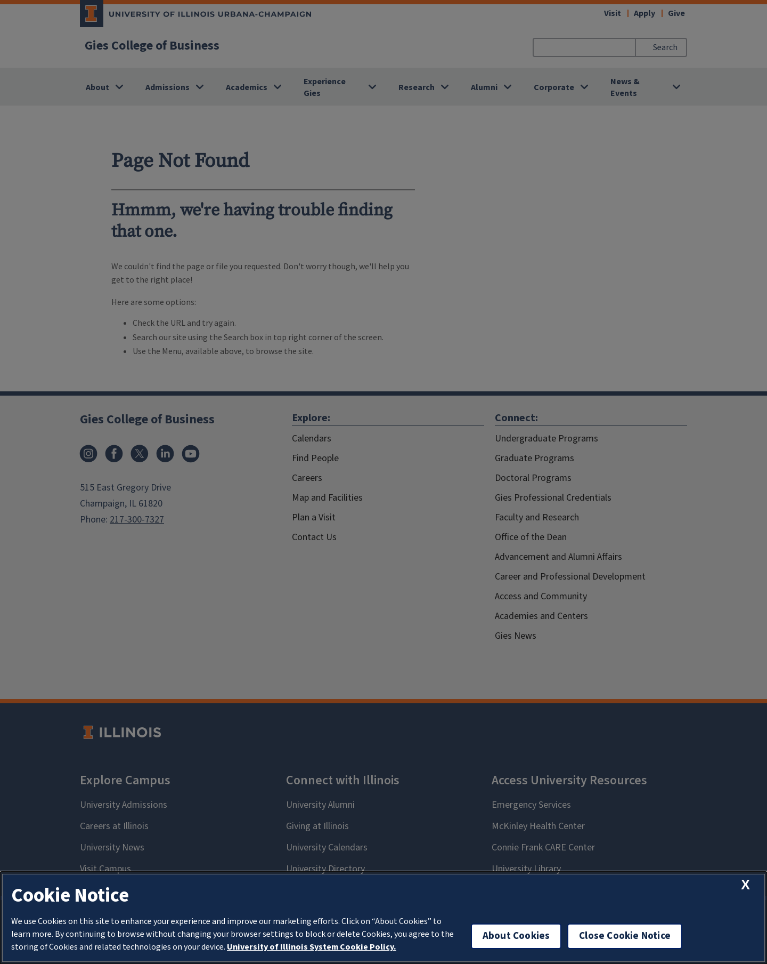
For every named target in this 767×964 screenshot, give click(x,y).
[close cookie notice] (745, 884)
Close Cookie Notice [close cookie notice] (625, 936)
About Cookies (516, 936)
